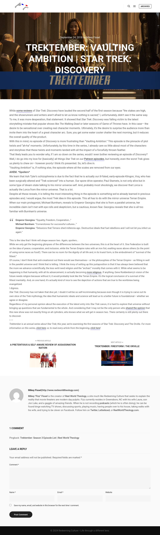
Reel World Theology (75, 396)
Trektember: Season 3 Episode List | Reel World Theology (49, 437)
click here (41, 328)
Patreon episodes (94, 158)
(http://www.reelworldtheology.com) (60, 390)
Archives (145, 6)
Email (60, 492)
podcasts (104, 403)
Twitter (93, 410)
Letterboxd (104, 410)
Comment (14, 465)
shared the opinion (135, 308)
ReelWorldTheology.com (126, 410)
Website (108, 492)
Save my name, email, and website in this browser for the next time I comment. (46, 505)
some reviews (24, 110)
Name (12, 492)
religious (94, 272)
